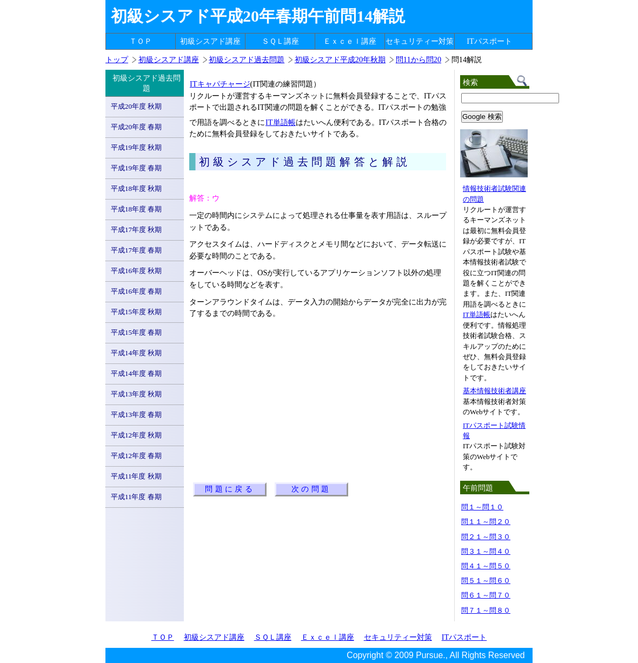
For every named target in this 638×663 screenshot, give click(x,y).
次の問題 (311, 489)
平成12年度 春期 (136, 456)
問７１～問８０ (485, 610)
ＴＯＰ (140, 41)
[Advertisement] (315, 180)
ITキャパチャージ (219, 83)
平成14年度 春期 (136, 373)
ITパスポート (489, 41)
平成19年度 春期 (136, 168)
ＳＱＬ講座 (280, 41)
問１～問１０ (482, 507)
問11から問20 (418, 59)
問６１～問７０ (485, 595)
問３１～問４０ (485, 551)
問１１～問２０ (485, 522)
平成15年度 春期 (136, 332)
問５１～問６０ (485, 580)
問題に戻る (230, 489)
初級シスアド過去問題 (246, 59)
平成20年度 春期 (136, 127)
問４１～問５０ (485, 566)
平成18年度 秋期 (136, 188)
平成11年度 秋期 (136, 476)
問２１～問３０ (485, 537)
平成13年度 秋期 (136, 394)
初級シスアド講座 (210, 41)
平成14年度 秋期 (136, 353)
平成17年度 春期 (136, 250)
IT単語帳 (280, 122)
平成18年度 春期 (136, 209)
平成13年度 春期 (136, 414)
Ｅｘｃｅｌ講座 (349, 41)
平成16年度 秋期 (136, 271)
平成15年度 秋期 (136, 312)
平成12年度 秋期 (136, 435)
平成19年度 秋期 (136, 147)
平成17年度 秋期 (136, 230)
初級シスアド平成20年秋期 (340, 59)
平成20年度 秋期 (136, 106)
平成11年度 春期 (136, 497)
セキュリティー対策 (420, 41)
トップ (116, 59)
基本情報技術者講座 (494, 391)
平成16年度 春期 (136, 291)
